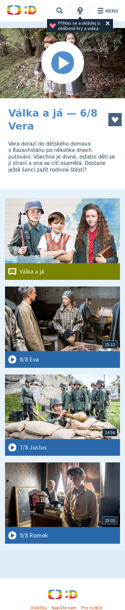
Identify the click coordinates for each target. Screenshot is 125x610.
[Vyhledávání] (60, 10)
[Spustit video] (62, 63)
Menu (106, 11)
